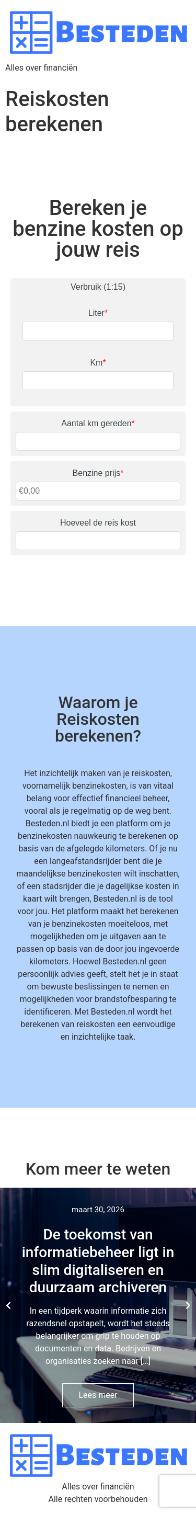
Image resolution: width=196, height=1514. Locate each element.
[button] (88, 1412)
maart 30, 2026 (98, 1209)
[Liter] (98, 331)
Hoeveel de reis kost (98, 522)
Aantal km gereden (98, 423)
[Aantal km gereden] (98, 441)
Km (98, 362)
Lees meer (97, 1395)
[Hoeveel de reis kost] (98, 540)
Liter (98, 313)
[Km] (98, 380)
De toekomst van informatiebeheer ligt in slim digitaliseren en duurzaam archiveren (98, 1261)
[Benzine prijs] (98, 491)
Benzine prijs (98, 473)
